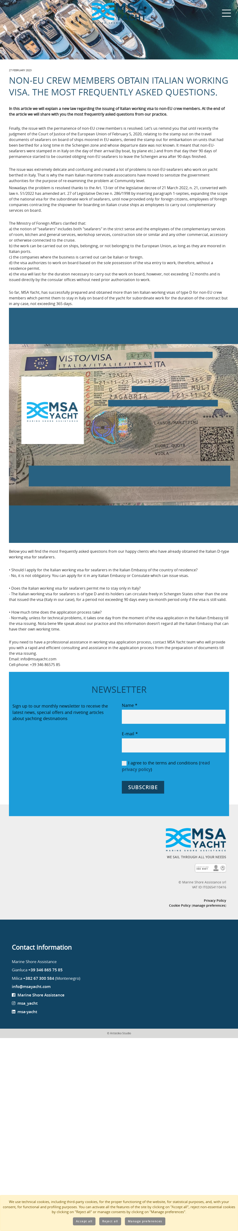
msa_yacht (43, 1050)
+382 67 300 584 (54, 1025)
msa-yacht (43, 1058)
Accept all (84, 1221)
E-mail (130, 778)
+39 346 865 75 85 (61, 1016)
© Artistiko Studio (119, 1080)
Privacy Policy (199, 947)
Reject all (110, 1221)
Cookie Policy (164, 951)
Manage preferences (145, 1221)
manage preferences (193, 951)
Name (130, 749)
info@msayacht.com (47, 1033)
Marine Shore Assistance (56, 1041)
